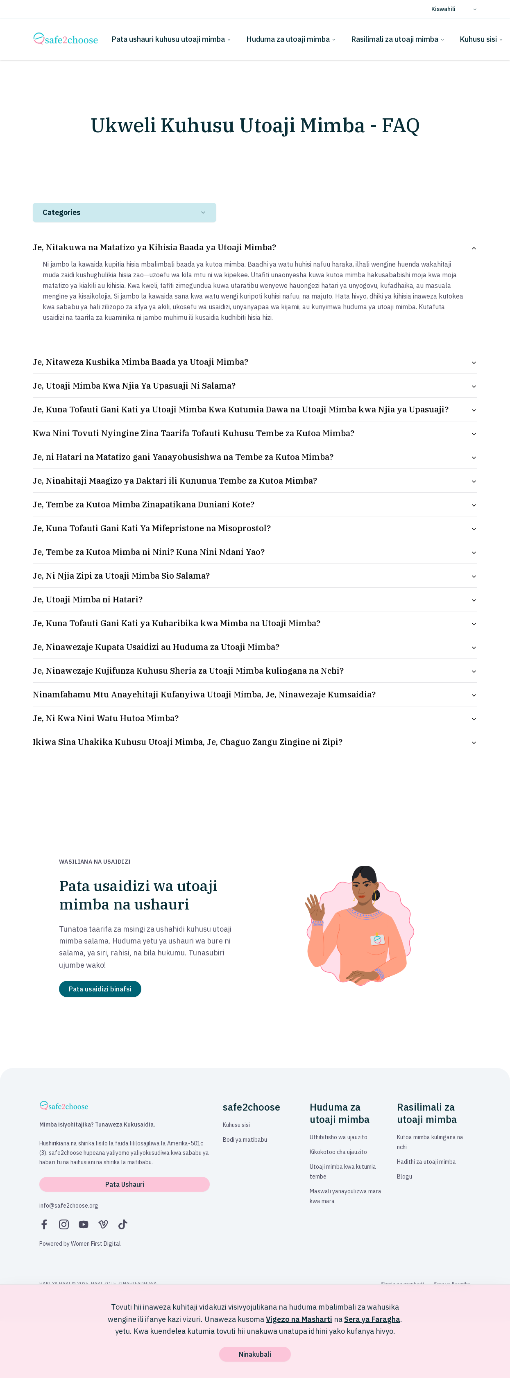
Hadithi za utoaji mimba (426, 1161)
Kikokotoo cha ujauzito (338, 1152)
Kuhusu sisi (481, 39)
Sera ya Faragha (372, 1319)
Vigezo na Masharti (299, 1319)
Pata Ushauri (124, 1184)
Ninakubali (255, 1354)
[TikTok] (123, 1224)
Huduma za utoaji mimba (291, 39)
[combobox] (124, 212)
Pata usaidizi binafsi (100, 989)
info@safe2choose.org (68, 1205)
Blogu (404, 1176)
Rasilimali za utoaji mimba (398, 39)
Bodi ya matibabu (245, 1139)
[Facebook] (44, 1224)
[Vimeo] (103, 1224)
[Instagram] (64, 1224)
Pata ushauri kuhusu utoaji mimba (171, 39)
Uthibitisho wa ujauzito (338, 1137)
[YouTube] (83, 1224)
